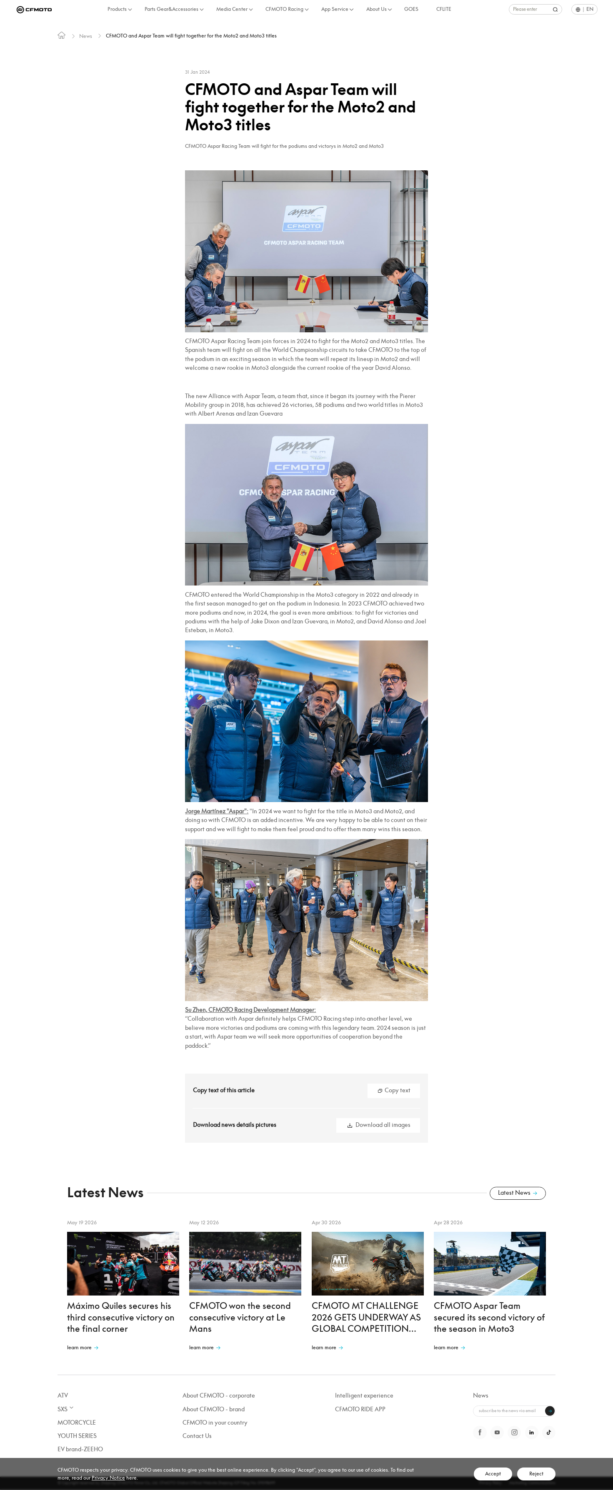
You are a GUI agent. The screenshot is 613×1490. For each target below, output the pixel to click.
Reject (536, 1473)
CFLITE (443, 9)
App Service (334, 9)
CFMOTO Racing (284, 9)
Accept (493, 1473)
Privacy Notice (108, 1477)
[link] (62, 37)
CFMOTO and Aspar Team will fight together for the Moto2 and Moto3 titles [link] (207, 36)
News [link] (87, 36)
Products (117, 9)
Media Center (232, 9)
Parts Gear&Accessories (171, 9)
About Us (376, 9)
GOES (411, 9)
